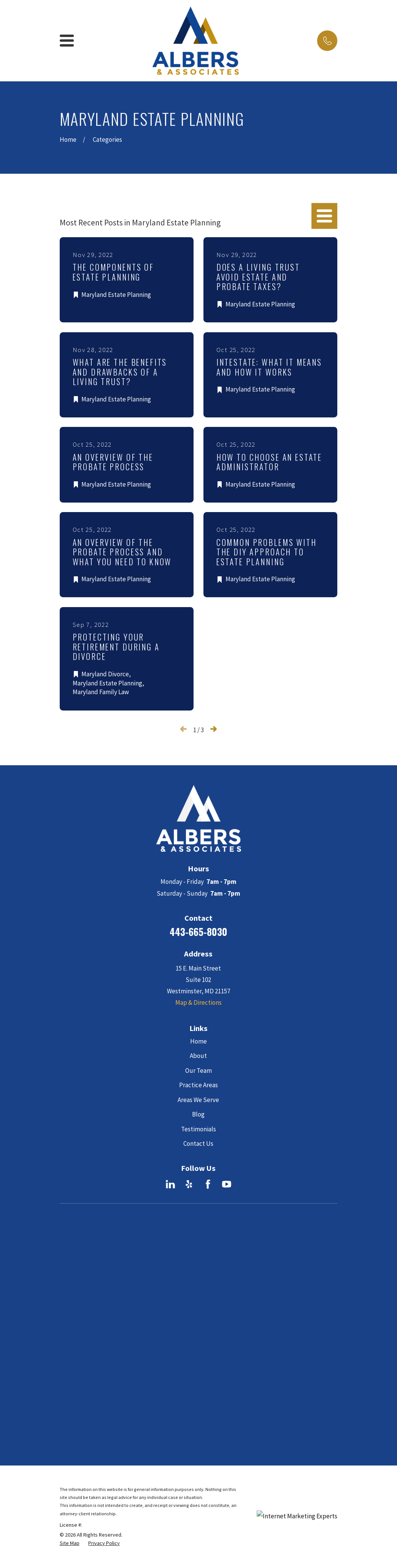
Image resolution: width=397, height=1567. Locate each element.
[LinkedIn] (170, 1184)
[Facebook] (208, 1184)
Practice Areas (198, 1085)
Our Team (198, 1070)
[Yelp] (189, 1184)
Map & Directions (198, 1002)
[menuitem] (69, 1326)
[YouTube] (226, 1184)
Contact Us (198, 1143)
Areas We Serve (198, 1100)
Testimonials (198, 1129)
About (198, 1056)
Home (198, 1041)
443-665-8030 (198, 932)
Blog (198, 1114)
